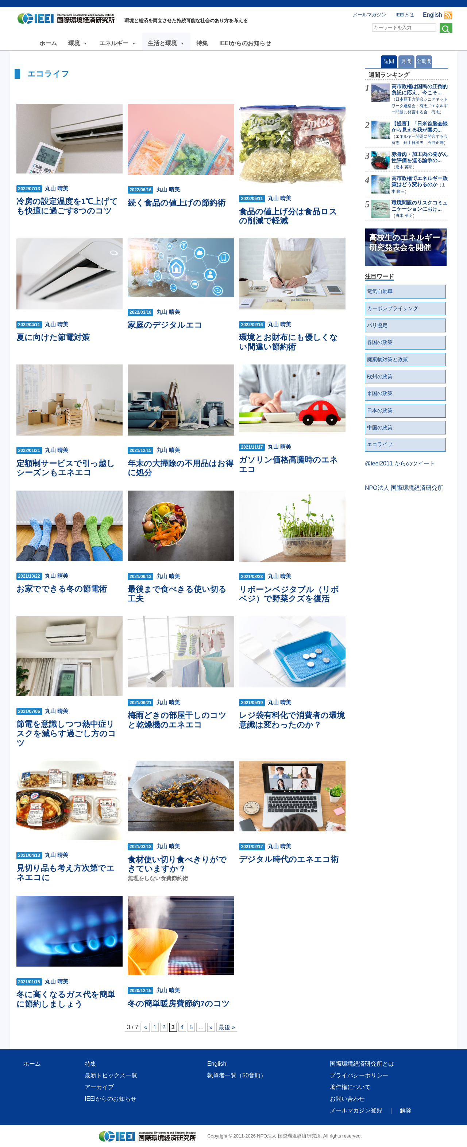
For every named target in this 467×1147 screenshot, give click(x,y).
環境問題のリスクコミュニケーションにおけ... (419, 206)
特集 (202, 43)
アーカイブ (99, 1087)
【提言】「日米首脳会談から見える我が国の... (419, 127)
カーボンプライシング (392, 308)
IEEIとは (404, 14)
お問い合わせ (347, 1099)
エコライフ (380, 444)
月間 (406, 61)
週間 (389, 61)
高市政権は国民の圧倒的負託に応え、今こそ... (419, 89)
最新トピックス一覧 (111, 1075)
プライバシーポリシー (359, 1075)
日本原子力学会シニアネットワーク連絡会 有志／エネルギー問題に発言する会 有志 (419, 105)
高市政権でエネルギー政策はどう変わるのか (419, 181)
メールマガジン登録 (356, 1110)
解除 (406, 1110)
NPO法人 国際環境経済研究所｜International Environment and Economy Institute (68, 20)
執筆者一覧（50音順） (236, 1075)
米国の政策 (380, 393)
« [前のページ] (145, 1027)
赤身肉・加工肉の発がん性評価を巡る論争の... (419, 157)
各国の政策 (380, 342)
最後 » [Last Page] (227, 1027)
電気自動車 (380, 291)
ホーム (48, 43)
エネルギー (117, 43)
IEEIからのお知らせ (245, 43)
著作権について (350, 1087)
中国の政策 (380, 427)
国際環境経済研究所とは (362, 1064)
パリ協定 (377, 325)
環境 (78, 43)
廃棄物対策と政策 (387, 359)
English (432, 15)
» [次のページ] (211, 1027)
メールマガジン (369, 14)
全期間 (424, 61)
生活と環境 (166, 43)
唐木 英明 (404, 167)
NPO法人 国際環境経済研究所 (404, 488)
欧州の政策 (380, 376)
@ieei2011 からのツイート (400, 463)
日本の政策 (380, 410)
